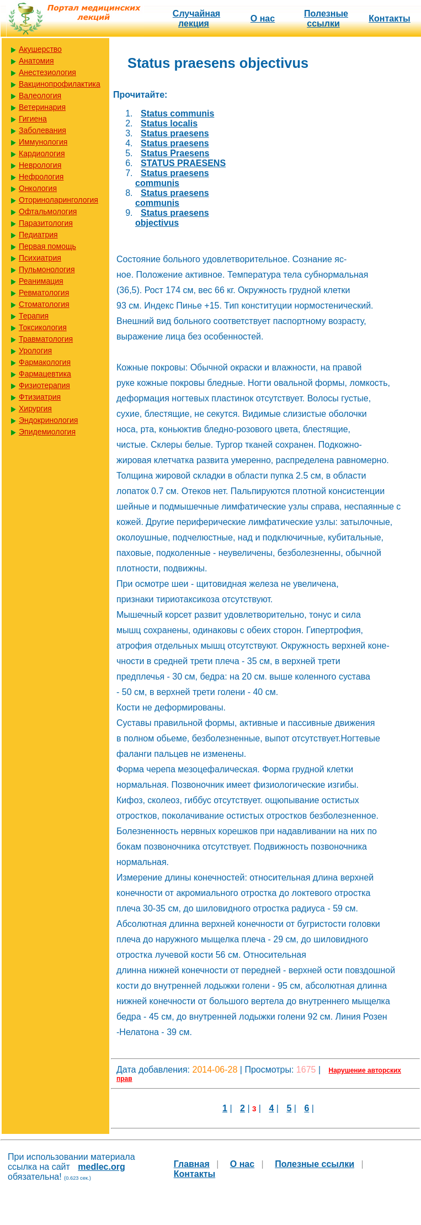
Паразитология (46, 223)
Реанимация (41, 281)
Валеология (40, 95)
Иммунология (43, 141)
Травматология (46, 339)
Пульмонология (46, 269)
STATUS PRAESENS (183, 163)
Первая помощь (47, 246)
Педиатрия (38, 234)
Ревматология (44, 292)
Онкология (38, 188)
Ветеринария (42, 107)
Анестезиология (47, 72)
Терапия (34, 315)
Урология (35, 350)
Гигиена (33, 118)
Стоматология (44, 304)
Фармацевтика (45, 373)
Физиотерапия (44, 385)
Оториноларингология (58, 199)
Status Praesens (175, 153)
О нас (263, 18)
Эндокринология (48, 420)
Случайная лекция (196, 18)
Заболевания (42, 130)
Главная (192, 1164)
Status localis (169, 123)
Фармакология (45, 362)
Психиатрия (40, 257)
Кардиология (42, 153)
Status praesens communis (172, 178)
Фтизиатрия (40, 397)
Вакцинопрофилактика (59, 83)
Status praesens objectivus (172, 217)
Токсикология (43, 327)
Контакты (389, 18)
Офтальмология (48, 211)
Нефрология (41, 176)
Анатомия (36, 60)
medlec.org (101, 1166)
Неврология (40, 165)
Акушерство (40, 49)
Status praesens (175, 133)
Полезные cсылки (326, 18)
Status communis (177, 113)
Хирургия (35, 408)
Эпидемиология (47, 431)
